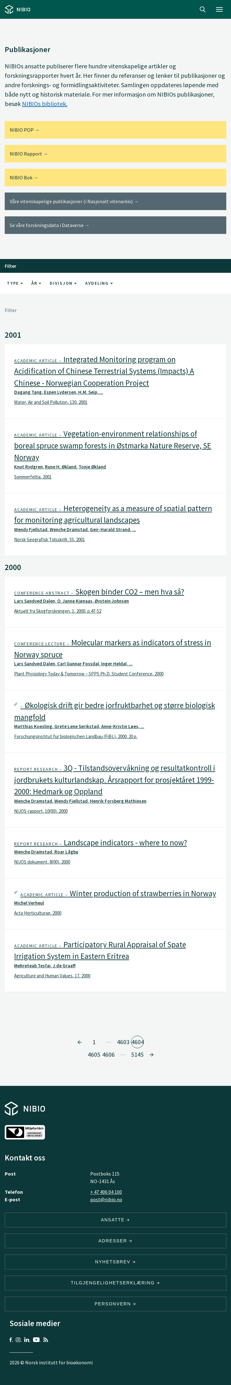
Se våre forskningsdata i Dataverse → (50, 225)
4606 (108, 1054)
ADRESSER (115, 1240)
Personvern (115, 1303)
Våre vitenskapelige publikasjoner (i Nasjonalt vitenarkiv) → (74, 201)
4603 (123, 1042)
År (36, 283)
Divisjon (63, 283)
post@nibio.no (106, 1199)
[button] (115, 381)
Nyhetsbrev (115, 1261)
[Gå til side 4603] (79, 1042)
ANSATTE (115, 1219)
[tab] (115, 381)
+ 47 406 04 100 (106, 1192)
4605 (94, 1054)
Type (15, 283)
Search (202, 9)
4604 (137, 1042)
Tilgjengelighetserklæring (115, 1282)
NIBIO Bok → (24, 177)
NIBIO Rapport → (29, 154)
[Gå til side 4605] (151, 1054)
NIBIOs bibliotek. (44, 104)
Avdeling (99, 283)
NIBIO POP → (25, 130)
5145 (137, 1054)
